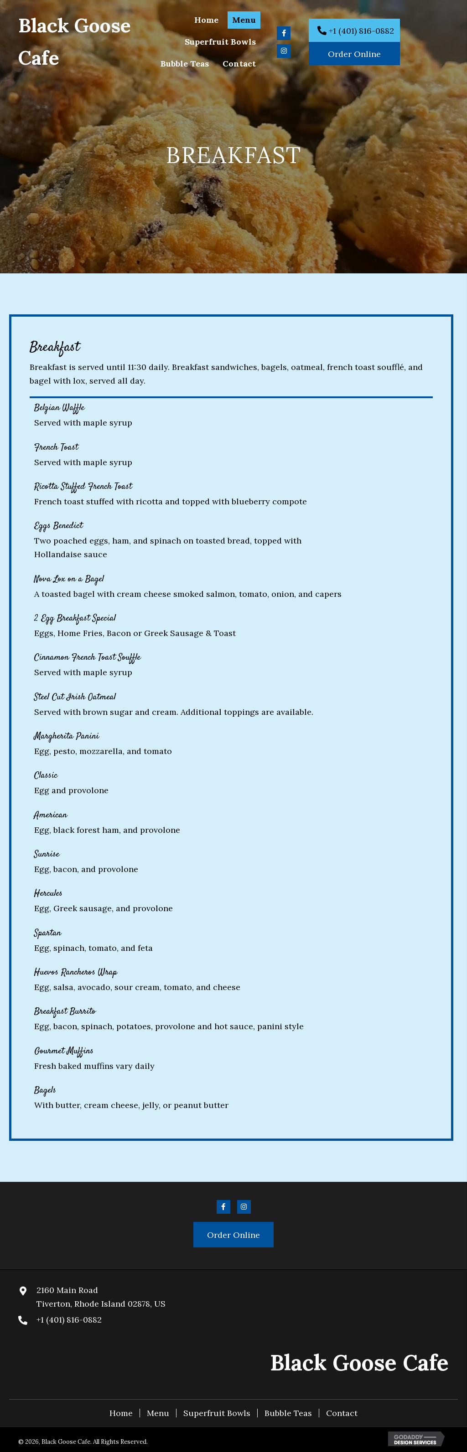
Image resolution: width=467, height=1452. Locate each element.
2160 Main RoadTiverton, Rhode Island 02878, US (101, 1297)
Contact (342, 1413)
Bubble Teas (288, 1413)
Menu (158, 1413)
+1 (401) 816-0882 (69, 1319)
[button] (284, 33)
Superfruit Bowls (216, 1413)
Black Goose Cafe (359, 1362)
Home (121, 1413)
